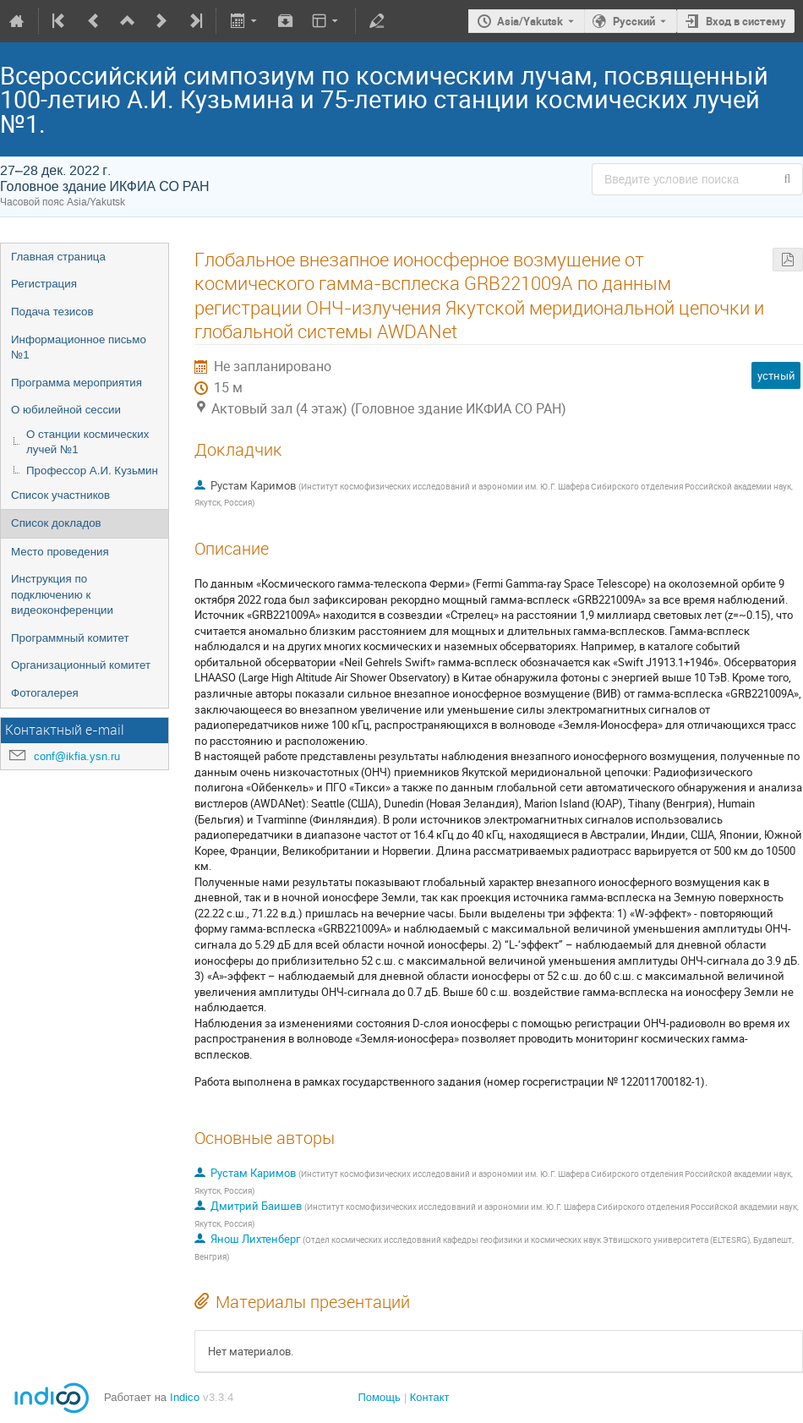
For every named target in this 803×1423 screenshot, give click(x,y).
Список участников (60, 495)
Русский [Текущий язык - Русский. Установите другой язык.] (634, 21)
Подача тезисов (52, 311)
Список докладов (56, 523)
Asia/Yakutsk (530, 21)
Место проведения (60, 551)
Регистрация (44, 283)
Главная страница (58, 256)
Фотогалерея (45, 693)
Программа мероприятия (76, 382)
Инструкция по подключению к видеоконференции (62, 594)
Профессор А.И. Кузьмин (92, 470)
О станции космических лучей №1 (87, 442)
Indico (184, 1397)
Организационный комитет (80, 665)
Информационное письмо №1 (78, 347)
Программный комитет (70, 638)
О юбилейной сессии (66, 409)
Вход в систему (746, 21)
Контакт (430, 1397)
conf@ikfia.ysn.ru (77, 756)
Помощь (379, 1397)
